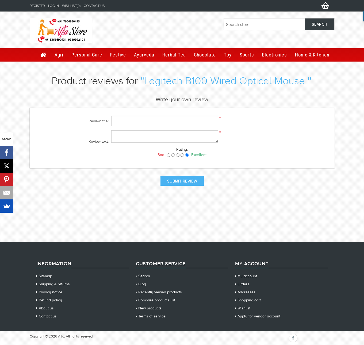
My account (247, 276)
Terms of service (152, 316)
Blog (142, 284)
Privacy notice (50, 292)
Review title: (99, 121)
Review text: (99, 141)
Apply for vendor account (258, 316)
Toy (228, 55)
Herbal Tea (174, 55)
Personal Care (86, 55)
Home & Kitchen (312, 55)
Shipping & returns (54, 284)
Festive (118, 55)
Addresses (246, 292)
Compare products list (156, 300)
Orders (243, 284)
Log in (53, 6)
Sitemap (45, 276)
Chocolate (205, 55)
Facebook (293, 338)
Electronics (274, 55)
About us (46, 308)
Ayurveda (144, 55)
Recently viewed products (160, 292)
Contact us (94, 6)
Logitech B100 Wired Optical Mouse (226, 81)
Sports (247, 55)
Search (144, 276)
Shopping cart (249, 300)
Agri (59, 55)
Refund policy (50, 300)
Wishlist (243, 308)
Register (37, 6)
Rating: (182, 149)
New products (150, 308)
